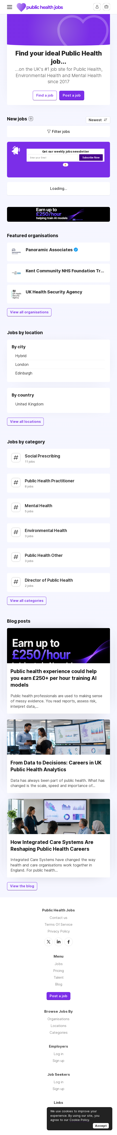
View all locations (25, 420)
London (22, 363)
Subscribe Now (90, 156)
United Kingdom (29, 402)
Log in (58, 1052)
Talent (59, 976)
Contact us (58, 916)
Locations (58, 1024)
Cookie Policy (79, 1120)
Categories (59, 1031)
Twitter (48, 940)
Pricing (58, 969)
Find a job (43, 94)
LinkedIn (58, 940)
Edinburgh (23, 371)
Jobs (59, 962)
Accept (101, 1126)
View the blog (22, 885)
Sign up (58, 1059)
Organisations (58, 1017)
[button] (65, 150)
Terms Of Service (58, 923)
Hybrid (21, 354)
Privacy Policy (59, 930)
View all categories (26, 599)
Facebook (69, 940)
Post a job (73, 94)
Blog (58, 982)
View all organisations (29, 311)
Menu (10, 7)
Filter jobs (61, 130)
